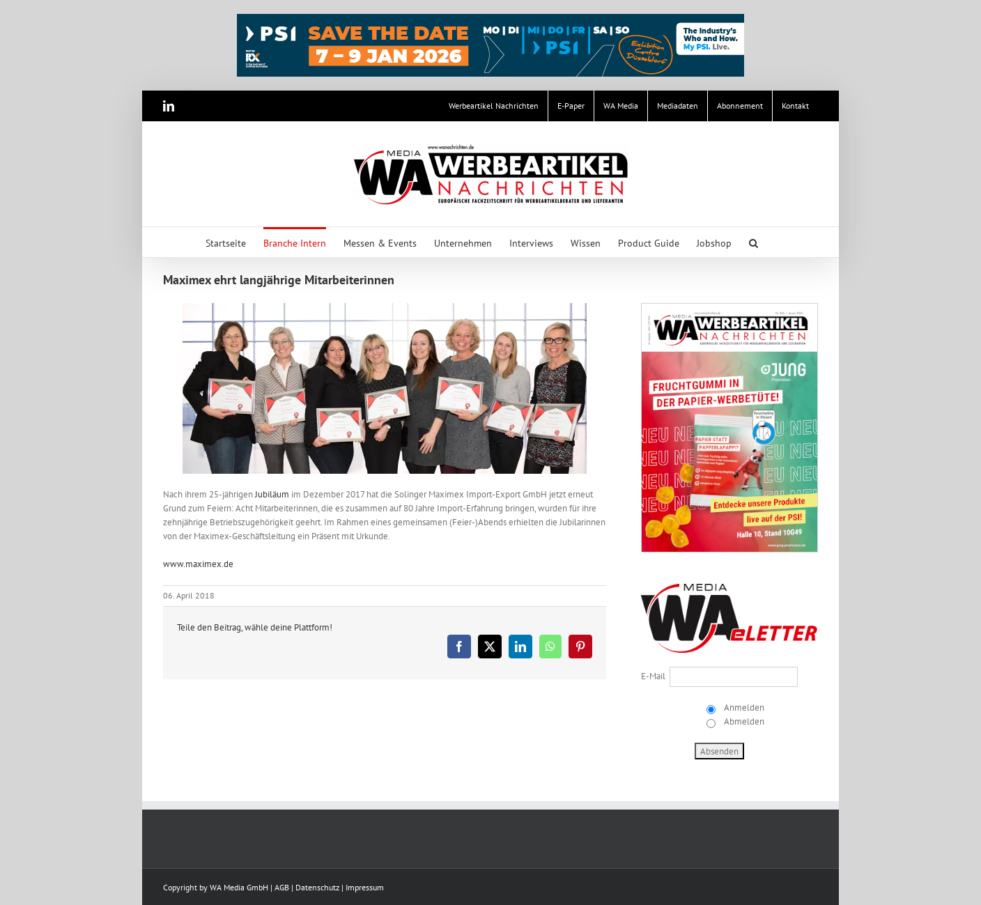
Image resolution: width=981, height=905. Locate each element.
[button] (753, 242)
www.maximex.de (198, 564)
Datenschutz (317, 887)
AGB (282, 887)
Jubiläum (272, 494)
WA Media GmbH (239, 887)
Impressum (365, 887)
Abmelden (743, 721)
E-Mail (653, 676)
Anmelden (743, 707)
